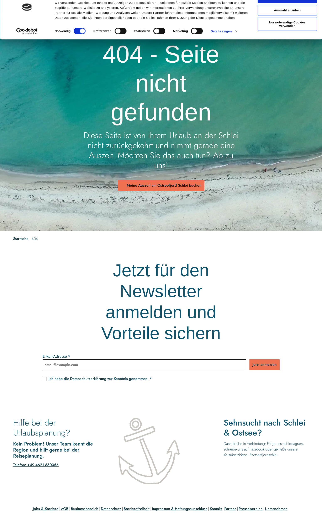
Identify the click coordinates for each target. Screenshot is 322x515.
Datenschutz (111, 508)
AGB (64, 508)
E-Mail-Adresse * (56, 356)
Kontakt (216, 508)
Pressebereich (251, 508)
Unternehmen (276, 508)
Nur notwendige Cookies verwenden (287, 36)
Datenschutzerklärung (88, 378)
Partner (230, 508)
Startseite (20, 238)
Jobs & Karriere (45, 508)
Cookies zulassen (287, 10)
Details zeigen (221, 43)
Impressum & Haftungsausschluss (179, 508)
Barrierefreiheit (136, 508)
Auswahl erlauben (287, 22)
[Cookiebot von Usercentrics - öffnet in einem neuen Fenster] (27, 44)
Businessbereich (84, 508)
